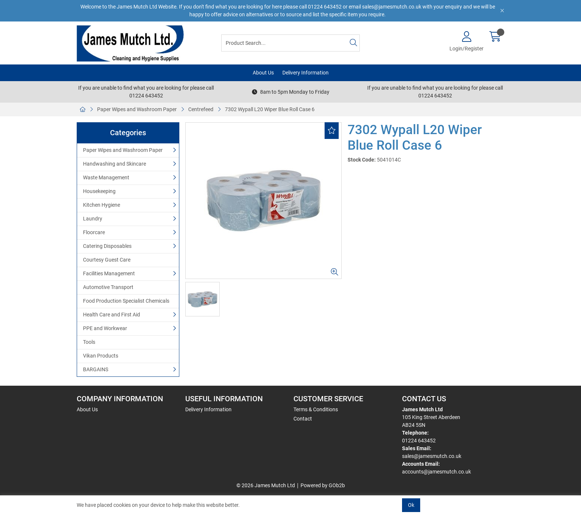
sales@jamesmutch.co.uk (431, 456)
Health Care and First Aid (111, 315)
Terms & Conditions (315, 409)
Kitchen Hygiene (101, 205)
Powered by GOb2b (323, 485)
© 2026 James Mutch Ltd (265, 485)
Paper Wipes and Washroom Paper (137, 109)
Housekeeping (99, 191)
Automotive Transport (108, 287)
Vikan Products (100, 356)
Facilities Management (109, 273)
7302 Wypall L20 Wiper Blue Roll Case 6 (270, 109)
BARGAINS (95, 369)
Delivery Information (305, 73)
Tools (89, 342)
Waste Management (106, 177)
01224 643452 (419, 440)
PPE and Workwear (105, 328)
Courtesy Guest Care (106, 260)
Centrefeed (200, 109)
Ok (411, 505)
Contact (302, 419)
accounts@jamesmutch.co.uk (436, 472)
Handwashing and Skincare (114, 164)
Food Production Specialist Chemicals (126, 301)
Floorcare (94, 232)
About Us (263, 73)
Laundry (92, 219)
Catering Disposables (107, 246)
